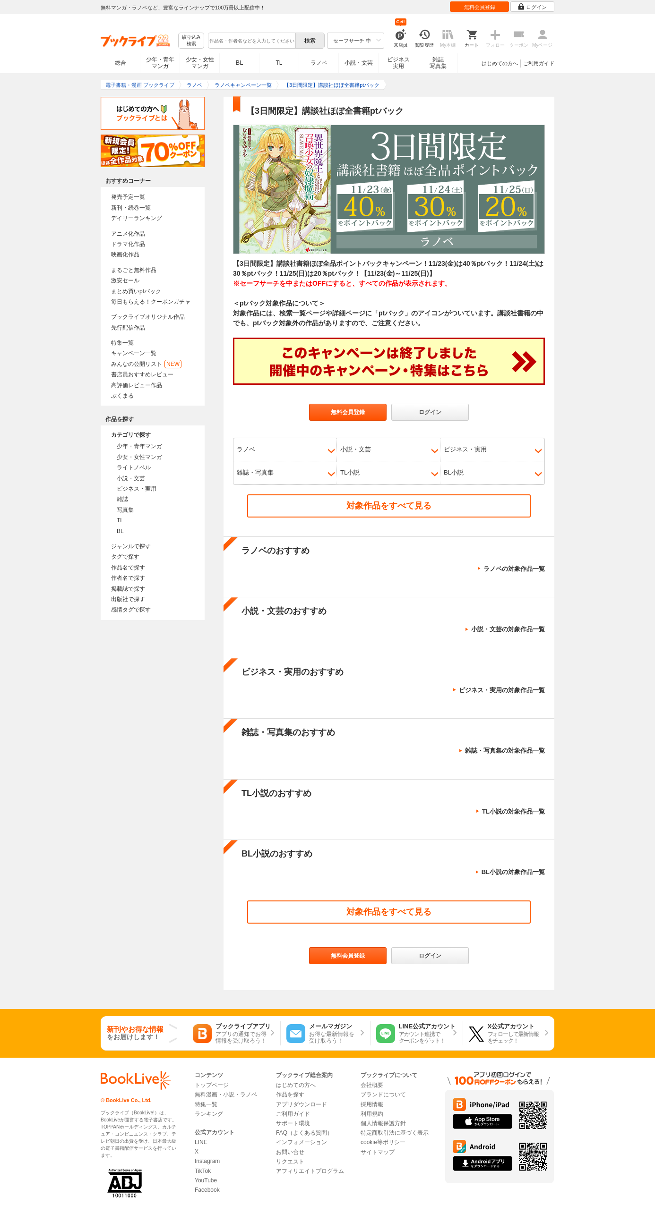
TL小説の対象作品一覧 (513, 811)
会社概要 (372, 1085)
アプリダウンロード (301, 1104)
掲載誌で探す (128, 589)
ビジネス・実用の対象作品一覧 (502, 690)
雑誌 (122, 499)
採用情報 (372, 1104)
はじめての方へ (500, 63)
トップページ (212, 1085)
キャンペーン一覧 (133, 353)
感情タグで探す (131, 609)
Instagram (207, 1161)
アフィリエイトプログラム (310, 1171)
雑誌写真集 (438, 62)
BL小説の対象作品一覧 (513, 871)
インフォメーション (301, 1142)
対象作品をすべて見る (388, 505)
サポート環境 (293, 1123)
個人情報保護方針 (383, 1123)
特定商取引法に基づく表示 (395, 1132)
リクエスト (290, 1161)
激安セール (125, 280)
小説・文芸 (359, 62)
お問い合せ (290, 1152)
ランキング (209, 1114)
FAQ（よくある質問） (304, 1132)
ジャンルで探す (131, 546)
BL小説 (454, 472)
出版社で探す (128, 599)
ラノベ (319, 62)
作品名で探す (128, 567)
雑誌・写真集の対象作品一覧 (505, 750)
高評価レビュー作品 (136, 385)
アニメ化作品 (128, 233)
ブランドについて (383, 1094)
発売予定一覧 (128, 197)
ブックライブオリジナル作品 (148, 317)
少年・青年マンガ (160, 62)
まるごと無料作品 (133, 270)
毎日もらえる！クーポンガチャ (150, 301)
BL (239, 62)
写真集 (125, 510)
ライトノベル (134, 467)
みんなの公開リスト (146, 364)
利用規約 (372, 1114)
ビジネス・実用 (136, 488)
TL (279, 62)
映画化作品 (125, 254)
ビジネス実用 (398, 62)
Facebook (207, 1190)
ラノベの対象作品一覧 (514, 568)
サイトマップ (378, 1152)
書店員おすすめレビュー (142, 374)
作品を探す (290, 1094)
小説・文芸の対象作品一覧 (508, 629)
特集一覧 (122, 342)
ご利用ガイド (538, 63)
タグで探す (125, 556)
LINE (201, 1142)
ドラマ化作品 (128, 244)
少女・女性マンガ (200, 62)
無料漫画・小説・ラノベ (226, 1094)
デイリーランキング (136, 218)
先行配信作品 (128, 327)
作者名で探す (128, 578)
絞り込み (191, 40)
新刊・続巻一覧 (131, 207)
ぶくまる (122, 395)
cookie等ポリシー (383, 1142)
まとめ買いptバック (136, 291)
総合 (120, 62)
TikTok (203, 1171)
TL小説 (350, 472)
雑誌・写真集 (255, 472)
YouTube (206, 1180)
